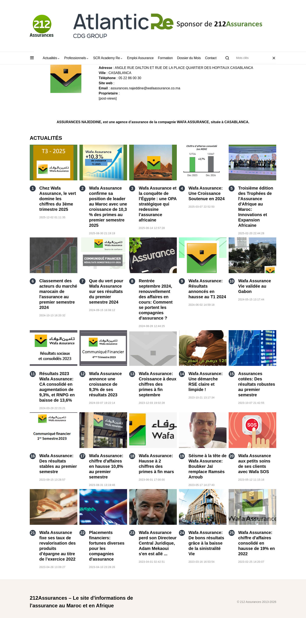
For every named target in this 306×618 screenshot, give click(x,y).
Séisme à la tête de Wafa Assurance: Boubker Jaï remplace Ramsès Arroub (207, 466)
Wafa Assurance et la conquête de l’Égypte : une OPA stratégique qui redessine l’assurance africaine (158, 204)
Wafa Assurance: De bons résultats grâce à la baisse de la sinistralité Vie (206, 543)
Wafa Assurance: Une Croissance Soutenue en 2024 (206, 193)
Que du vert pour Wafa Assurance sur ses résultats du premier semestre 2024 (106, 291)
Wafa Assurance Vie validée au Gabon (254, 286)
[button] (32, 58)
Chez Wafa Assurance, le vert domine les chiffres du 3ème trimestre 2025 (57, 199)
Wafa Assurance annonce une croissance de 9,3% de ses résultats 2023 (105, 384)
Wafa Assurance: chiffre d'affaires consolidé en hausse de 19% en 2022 (256, 543)
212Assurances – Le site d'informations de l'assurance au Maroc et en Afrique (81, 601)
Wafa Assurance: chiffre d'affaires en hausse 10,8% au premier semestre (106, 466)
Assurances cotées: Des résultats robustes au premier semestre (256, 384)
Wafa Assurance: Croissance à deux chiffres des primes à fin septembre (157, 384)
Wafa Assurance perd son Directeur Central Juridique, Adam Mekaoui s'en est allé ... (158, 543)
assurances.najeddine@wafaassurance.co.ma (145, 88)
